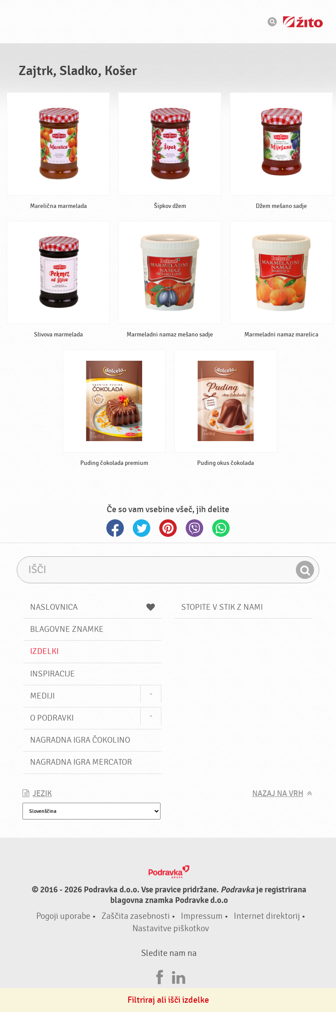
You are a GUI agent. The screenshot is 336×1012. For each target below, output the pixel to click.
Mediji (42, 696)
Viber (194, 528)
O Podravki (52, 718)
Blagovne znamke (67, 629)
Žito (303, 21)
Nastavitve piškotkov (170, 928)
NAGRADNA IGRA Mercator (81, 762)
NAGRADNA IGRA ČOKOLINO (80, 740)
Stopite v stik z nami (222, 607)
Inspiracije (52, 674)
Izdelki (44, 651)
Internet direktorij (267, 916)
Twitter (141, 528)
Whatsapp (221, 528)
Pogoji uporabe (63, 916)
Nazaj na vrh (277, 793)
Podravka (168, 21)
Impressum (202, 916)
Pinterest (168, 528)
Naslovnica (92, 607)
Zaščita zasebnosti (135, 916)
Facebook (115, 528)
